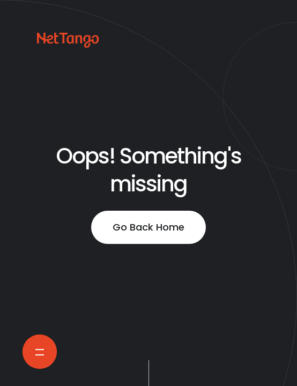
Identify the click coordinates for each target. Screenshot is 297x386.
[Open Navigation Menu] (40, 352)
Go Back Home (148, 227)
